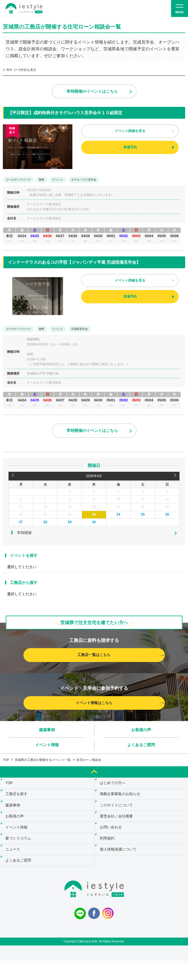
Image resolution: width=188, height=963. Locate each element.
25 (142, 514)
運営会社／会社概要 (116, 817)
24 (118, 514)
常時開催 (24, 533)
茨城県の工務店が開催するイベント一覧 (43, 759)
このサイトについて (116, 806)
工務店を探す (17, 795)
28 (45, 522)
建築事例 (47, 730)
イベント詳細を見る (130, 131)
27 (21, 522)
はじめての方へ (113, 783)
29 (70, 522)
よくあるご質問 (141, 745)
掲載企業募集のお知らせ (120, 795)
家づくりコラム (18, 840)
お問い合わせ (111, 828)
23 (94, 514)
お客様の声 (141, 730)
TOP (6, 759)
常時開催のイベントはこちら (92, 91)
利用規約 (107, 840)
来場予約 (130, 147)
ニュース (13, 851)
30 (94, 522)
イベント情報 (47, 745)
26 (167, 514)
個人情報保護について (118, 851)
